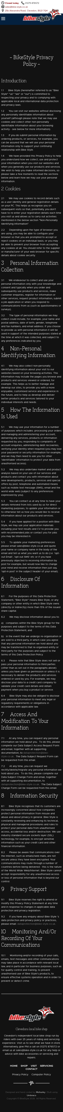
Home (14, 1065)
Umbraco (31, 1095)
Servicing (46, 1065)
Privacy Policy (20, 1074)
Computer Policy (41, 1074)
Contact (31, 1069)
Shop (24, 1065)
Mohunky (40, 1092)
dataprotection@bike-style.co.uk (20, 784)
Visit (34, 1065)
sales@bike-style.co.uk (16, 6)
